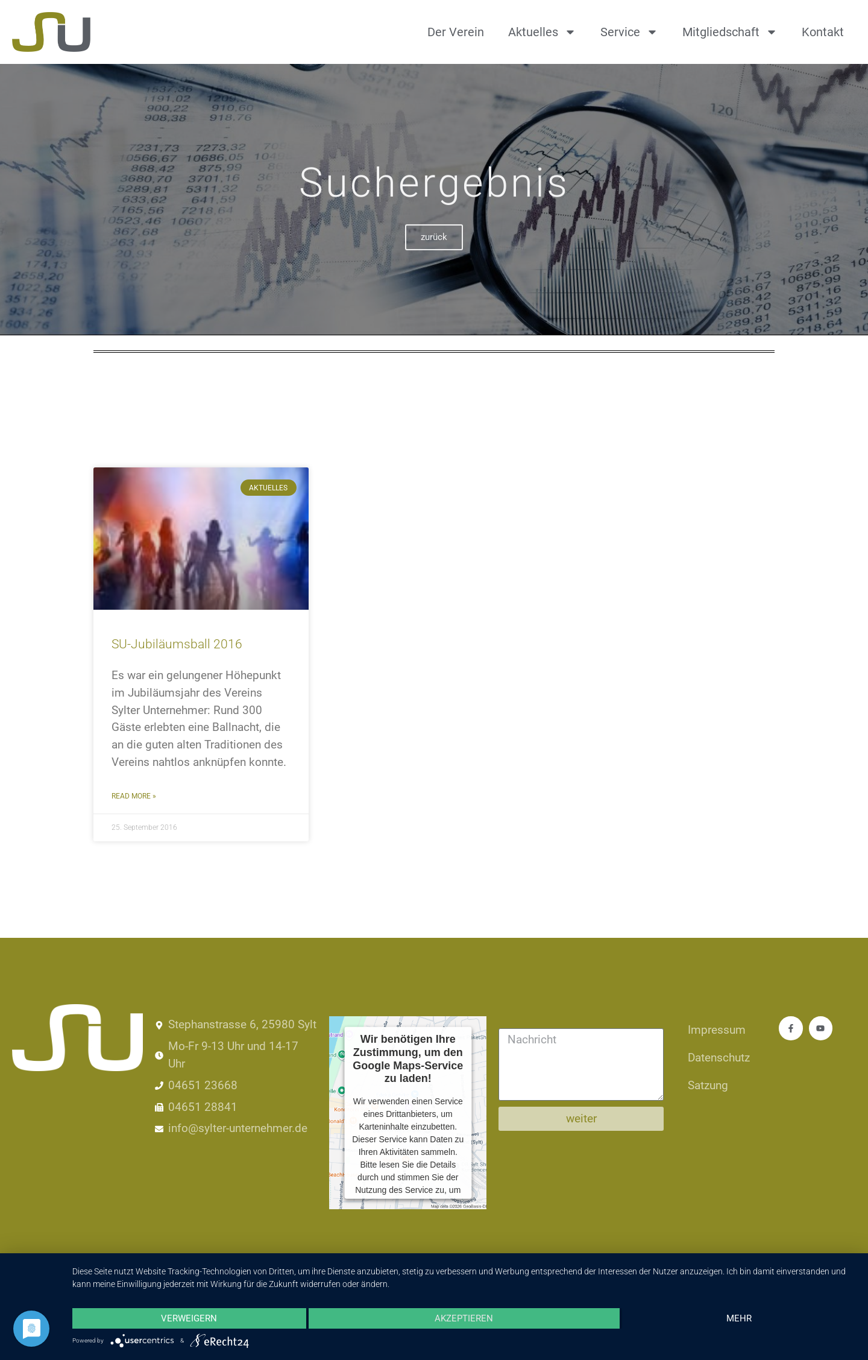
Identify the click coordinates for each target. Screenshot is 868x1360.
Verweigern (189, 1318)
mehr (739, 1318)
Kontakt (823, 32)
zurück (434, 253)
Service (629, 32)
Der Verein (455, 32)
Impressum (717, 1030)
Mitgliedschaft (730, 32)
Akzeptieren (464, 1318)
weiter (581, 1118)
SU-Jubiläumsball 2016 (177, 644)
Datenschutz (719, 1057)
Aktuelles (542, 32)
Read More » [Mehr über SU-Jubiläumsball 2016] (134, 796)
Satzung (708, 1085)
